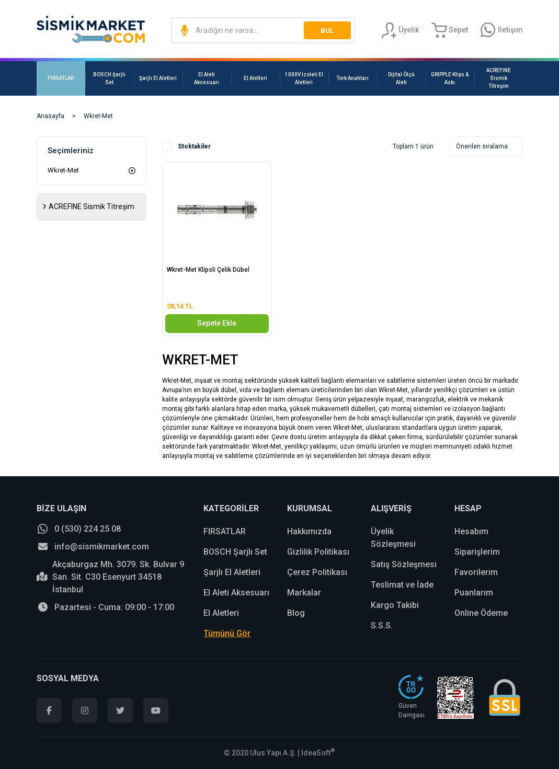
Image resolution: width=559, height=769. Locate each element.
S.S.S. (382, 625)
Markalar (304, 593)
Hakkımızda (309, 531)
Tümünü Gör (226, 633)
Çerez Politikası (317, 572)
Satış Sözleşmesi (404, 564)
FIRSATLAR (224, 531)
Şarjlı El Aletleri (231, 572)
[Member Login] (400, 30)
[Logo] (91, 29)
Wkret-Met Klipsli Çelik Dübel (208, 269)
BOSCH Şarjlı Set (235, 552)
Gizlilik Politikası (318, 552)
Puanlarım (473, 593)
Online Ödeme (481, 613)
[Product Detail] (217, 165)
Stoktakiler (194, 146)
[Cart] (449, 30)
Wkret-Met (98, 116)
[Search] (263, 30)
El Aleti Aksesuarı (236, 593)
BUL (327, 31)
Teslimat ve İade (402, 585)
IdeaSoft (318, 753)
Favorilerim (476, 572)
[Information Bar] (502, 30)
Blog (296, 613)
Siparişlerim (477, 552)
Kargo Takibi (395, 605)
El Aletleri (221, 613)
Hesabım (471, 531)
